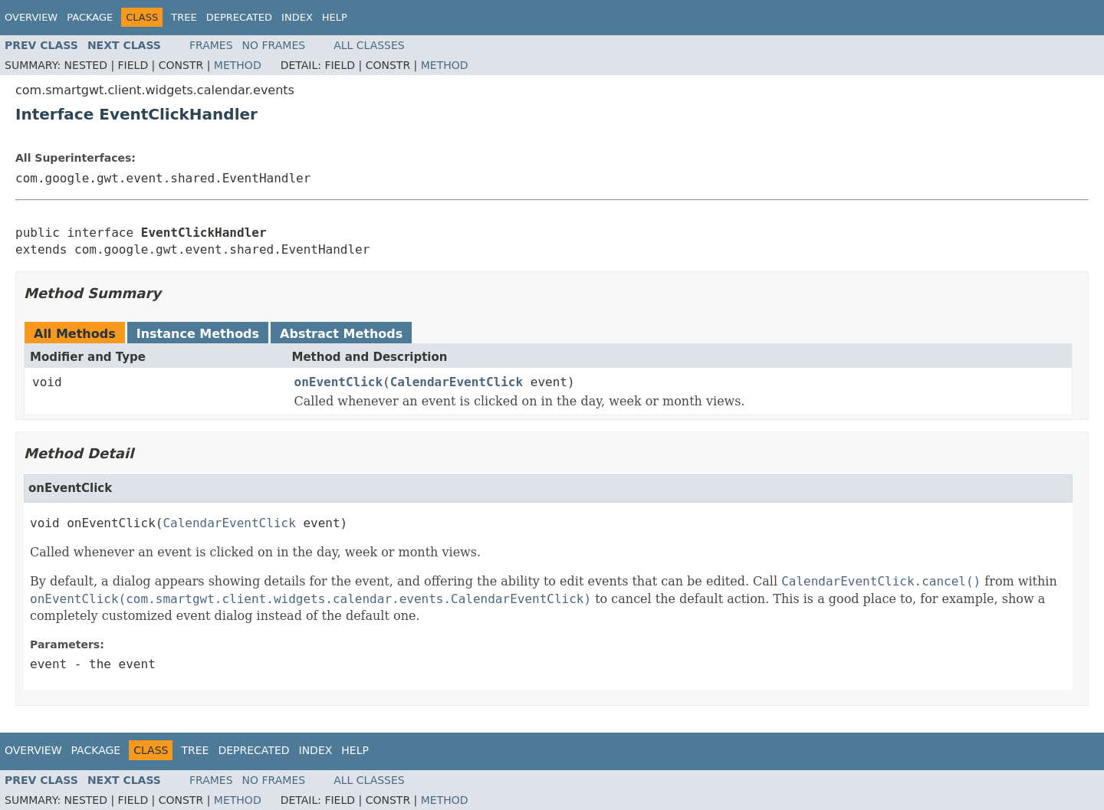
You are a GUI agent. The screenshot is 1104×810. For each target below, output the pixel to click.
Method (237, 65)
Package (90, 17)
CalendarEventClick (456, 382)
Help (334, 17)
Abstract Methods (341, 333)
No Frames (274, 45)
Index (297, 17)
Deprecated (239, 17)
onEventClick (338, 382)
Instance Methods (197, 333)
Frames (211, 45)
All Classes (369, 45)
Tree (183, 17)
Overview (31, 17)
